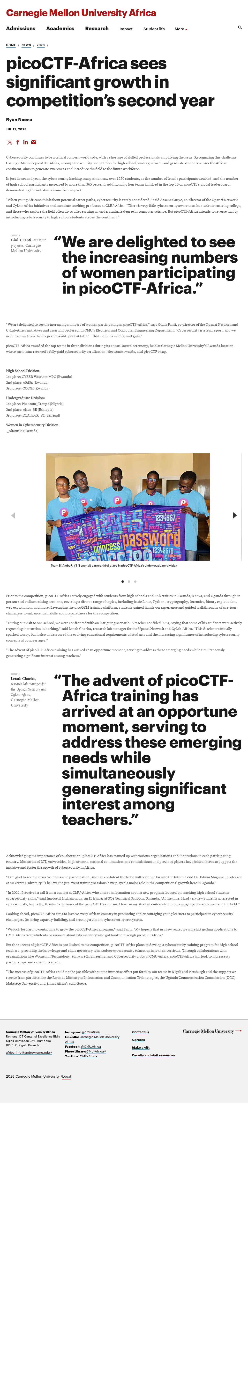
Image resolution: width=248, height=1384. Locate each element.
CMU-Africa (95, 1332)
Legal (66, 1357)
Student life (154, 28)
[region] (124, 637)
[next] (234, 637)
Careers (139, 1322)
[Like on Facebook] (18, 145)
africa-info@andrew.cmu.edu (27, 1335)
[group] (129, 634)
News (26, 45)
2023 (41, 45)
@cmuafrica (90, 1314)
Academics (60, 27)
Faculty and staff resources (153, 1337)
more (179, 28)
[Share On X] (9, 145)
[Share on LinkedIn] (26, 145)
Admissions (20, 27)
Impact (126, 28)
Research (97, 27)
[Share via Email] (35, 145)
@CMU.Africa (90, 1328)
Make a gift (142, 1329)
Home (11, 45)
